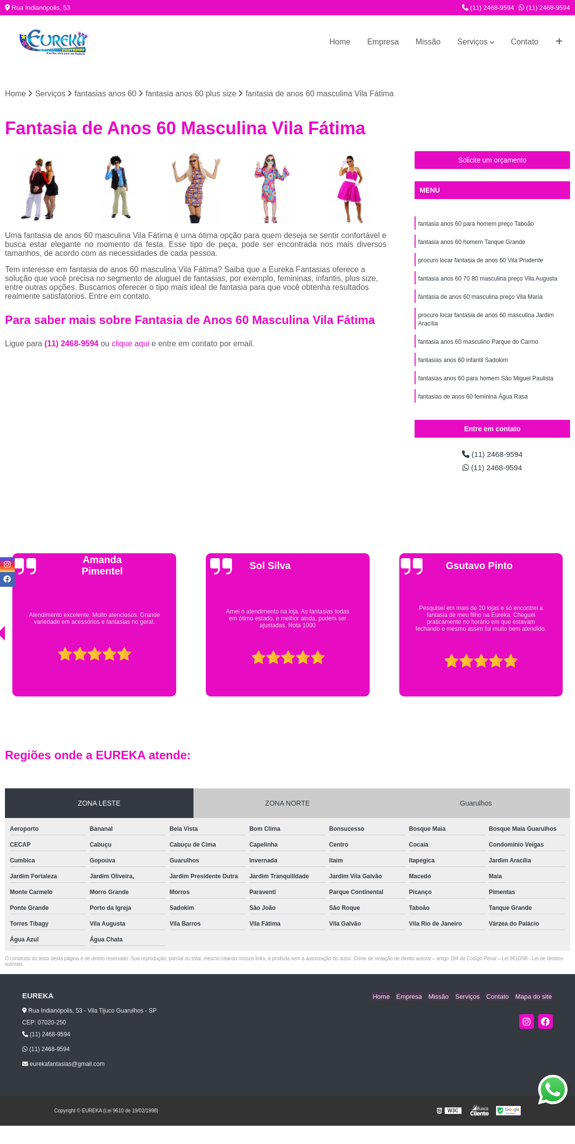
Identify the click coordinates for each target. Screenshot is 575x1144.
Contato (524, 42)
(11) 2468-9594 (488, 7)
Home (339, 42)
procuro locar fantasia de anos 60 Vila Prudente (480, 261)
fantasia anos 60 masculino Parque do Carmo (478, 345)
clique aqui (131, 344)
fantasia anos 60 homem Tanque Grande (471, 243)
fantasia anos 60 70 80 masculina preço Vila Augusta (487, 280)
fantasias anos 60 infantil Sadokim (463, 364)
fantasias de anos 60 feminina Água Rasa (473, 402)
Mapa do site (534, 999)
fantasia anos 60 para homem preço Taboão (476, 224)
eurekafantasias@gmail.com (63, 1066)
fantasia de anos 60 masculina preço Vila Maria (480, 299)
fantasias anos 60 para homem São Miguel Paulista (485, 383)
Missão (428, 42)
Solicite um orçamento (492, 160)
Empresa (383, 42)
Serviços (473, 42)
